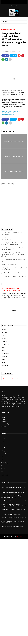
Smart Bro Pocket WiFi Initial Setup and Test (13, 260)
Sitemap (3, 426)
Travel (3, 359)
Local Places (5, 344)
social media (5, 365)
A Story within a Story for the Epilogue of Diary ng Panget (13, 268)
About (3, 419)
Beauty (3, 329)
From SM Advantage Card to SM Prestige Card (14, 518)
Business (4, 332)
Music (3, 350)
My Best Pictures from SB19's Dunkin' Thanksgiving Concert (11, 289)
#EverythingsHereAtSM (7, 114)
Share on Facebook (5, 56)
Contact (3, 421)
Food (3, 335)
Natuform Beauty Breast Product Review (13, 276)
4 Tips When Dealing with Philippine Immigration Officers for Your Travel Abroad (12, 254)
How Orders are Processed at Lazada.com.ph (10, 238)
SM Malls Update (6, 51)
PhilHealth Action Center (9, 264)
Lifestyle (4, 341)
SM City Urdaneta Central (8, 29)
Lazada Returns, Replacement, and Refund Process (12, 248)
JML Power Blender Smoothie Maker (12, 273)
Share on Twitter (13, 56)
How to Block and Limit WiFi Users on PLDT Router (12, 233)
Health (3, 338)
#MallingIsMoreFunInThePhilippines (10, 111)
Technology (4, 353)
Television (4, 356)
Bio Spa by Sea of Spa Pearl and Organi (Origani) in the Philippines (13, 243)
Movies (3, 347)
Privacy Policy (5, 424)
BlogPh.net (20, 536)
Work (3, 362)
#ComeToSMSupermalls (7, 113)
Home (3, 417)
